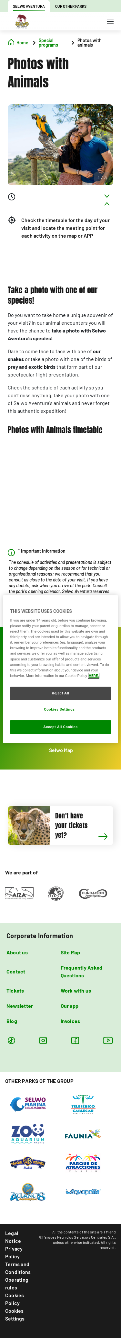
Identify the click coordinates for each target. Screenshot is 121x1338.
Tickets (15, 990)
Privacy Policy (14, 1252)
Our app (70, 1006)
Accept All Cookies (60, 727)
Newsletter (19, 1006)
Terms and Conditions (18, 1268)
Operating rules (16, 1283)
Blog (11, 1021)
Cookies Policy (14, 1299)
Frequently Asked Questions (82, 971)
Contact (15, 971)
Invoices (70, 1021)
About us (17, 952)
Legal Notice (13, 1237)
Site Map (70, 952)
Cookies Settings (15, 1314)
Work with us (76, 990)
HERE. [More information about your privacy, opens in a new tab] (94, 675)
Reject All (60, 693)
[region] (60, 669)
